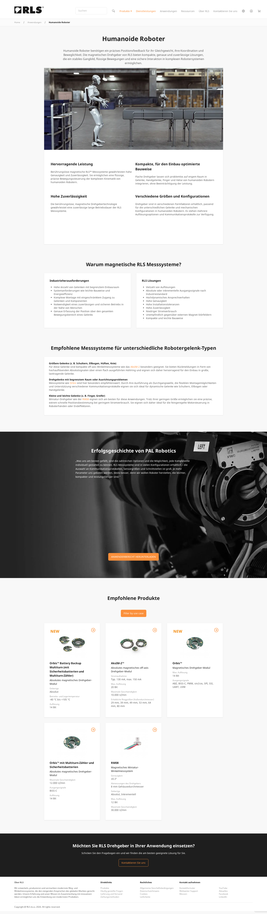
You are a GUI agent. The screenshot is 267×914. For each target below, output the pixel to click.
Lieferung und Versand (111, 896)
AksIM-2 (135, 369)
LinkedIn (223, 899)
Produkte (124, 12)
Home (17, 25)
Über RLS (204, 12)
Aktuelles (223, 893)
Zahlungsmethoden (109, 899)
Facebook (223, 896)
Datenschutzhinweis (149, 893)
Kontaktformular (187, 891)
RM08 (85, 402)
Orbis (73, 386)
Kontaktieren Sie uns (225, 12)
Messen (183, 896)
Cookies (144, 896)
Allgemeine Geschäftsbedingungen (157, 891)
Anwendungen (168, 12)
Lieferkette (145, 899)
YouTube (223, 891)
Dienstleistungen (146, 12)
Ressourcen (188, 12)
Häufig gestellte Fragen (111, 893)
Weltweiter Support (188, 893)
